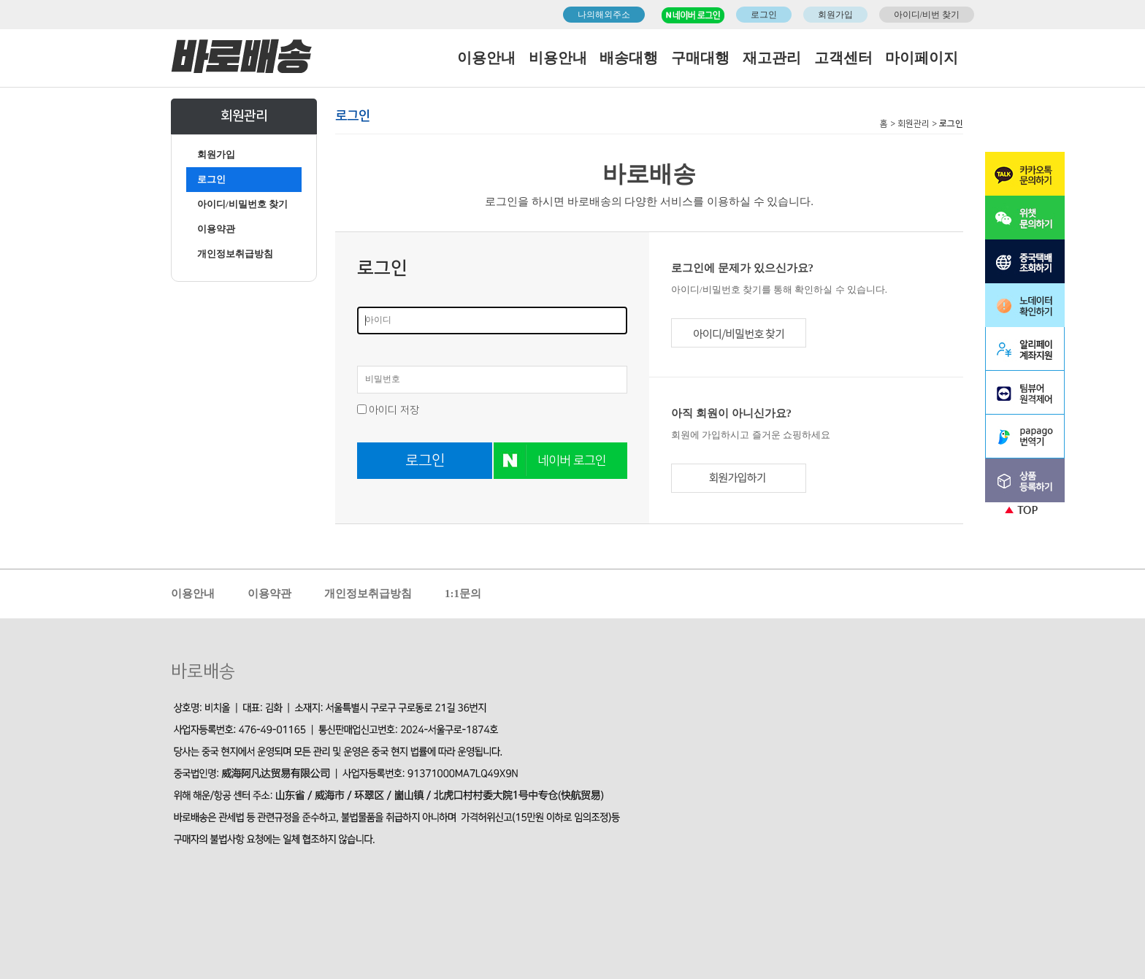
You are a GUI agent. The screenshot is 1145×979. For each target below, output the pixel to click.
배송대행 (629, 58)
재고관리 (772, 58)
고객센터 (843, 58)
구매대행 (700, 58)
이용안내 (486, 58)
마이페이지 (921, 58)
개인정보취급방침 (235, 253)
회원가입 (835, 14)
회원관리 (913, 123)
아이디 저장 (394, 410)
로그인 (764, 14)
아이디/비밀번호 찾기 (242, 204)
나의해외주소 (604, 14)
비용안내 (558, 58)
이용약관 (216, 228)
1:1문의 (463, 593)
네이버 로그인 (571, 460)
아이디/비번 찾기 (927, 14)
